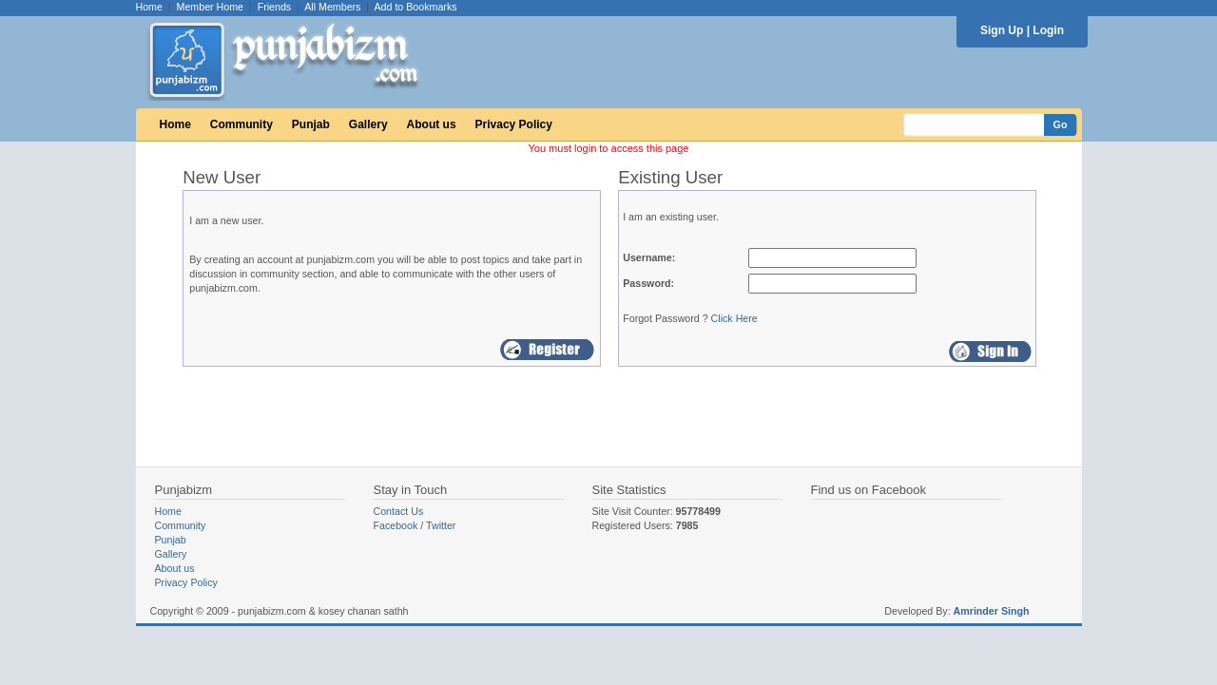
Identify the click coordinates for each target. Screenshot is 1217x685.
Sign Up (1001, 30)
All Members (332, 6)
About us (431, 124)
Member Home (210, 6)
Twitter (440, 525)
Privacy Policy (513, 124)
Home (149, 6)
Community (241, 124)
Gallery (368, 124)
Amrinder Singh (992, 611)
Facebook (396, 525)
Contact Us (399, 511)
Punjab (311, 124)
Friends (275, 6)
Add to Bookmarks (415, 6)
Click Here (734, 318)
